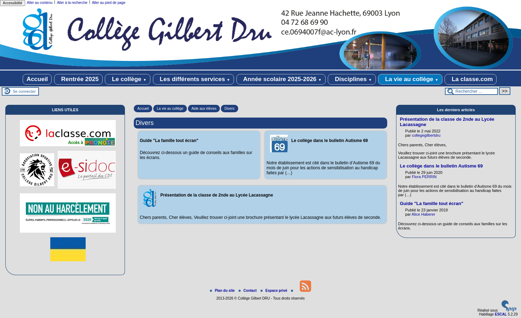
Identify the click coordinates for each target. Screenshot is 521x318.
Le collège (128, 79)
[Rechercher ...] (471, 91)
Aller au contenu (39, 3)
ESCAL (501, 314)
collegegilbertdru (426, 135)
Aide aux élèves (204, 108)
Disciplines (352, 79)
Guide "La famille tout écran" (431, 203)
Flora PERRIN (424, 177)
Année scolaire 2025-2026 (281, 79)
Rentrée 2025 (78, 79)
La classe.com (470, 79)
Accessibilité (12, 3)
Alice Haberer (423, 214)
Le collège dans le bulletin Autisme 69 (441, 166)
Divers (229, 108)
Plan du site (223, 291)
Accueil (37, 79)
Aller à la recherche (72, 3)
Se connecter (24, 91)
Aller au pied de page (109, 3)
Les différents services (193, 79)
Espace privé (274, 291)
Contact (248, 291)
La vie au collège (410, 79)
